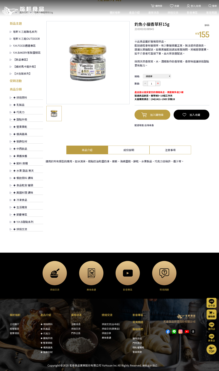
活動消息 (75, 324)
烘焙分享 (106, 333)
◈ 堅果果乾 (18, 127)
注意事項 (170, 150)
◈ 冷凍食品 (18, 200)
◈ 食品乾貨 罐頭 (21, 185)
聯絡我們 (138, 329)
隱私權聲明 (138, 347)
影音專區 (192, 13)
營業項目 (14, 333)
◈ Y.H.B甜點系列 (21, 222)
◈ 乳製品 (17, 105)
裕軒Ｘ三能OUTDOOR (25, 39)
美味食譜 (106, 337)
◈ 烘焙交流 (18, 229)
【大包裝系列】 (21, 73)
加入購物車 (152, 114)
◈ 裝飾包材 (18, 141)
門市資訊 (137, 343)
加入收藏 (191, 115)
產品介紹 (134, 13)
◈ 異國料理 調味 (21, 192)
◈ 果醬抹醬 (18, 156)
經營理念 (14, 328)
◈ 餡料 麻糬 (19, 163)
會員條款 (137, 352)
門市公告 (75, 333)
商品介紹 (87, 150)
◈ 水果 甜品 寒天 (22, 171)
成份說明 (128, 150)
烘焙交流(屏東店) (111, 328)
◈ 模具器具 (18, 134)
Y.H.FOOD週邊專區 (23, 46)
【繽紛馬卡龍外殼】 (23, 66)
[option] (88, 62)
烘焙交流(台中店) (111, 324)
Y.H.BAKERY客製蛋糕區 (25, 53)
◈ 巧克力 (17, 112)
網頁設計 (147, 365)
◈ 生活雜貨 (18, 207)
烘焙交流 (172, 13)
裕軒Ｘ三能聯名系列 (23, 32)
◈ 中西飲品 (18, 149)
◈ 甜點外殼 (18, 119)
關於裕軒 (114, 13)
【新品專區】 (19, 60)
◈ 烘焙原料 (18, 97)
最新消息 (153, 13)
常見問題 (211, 13)
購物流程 (137, 338)
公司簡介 (14, 324)
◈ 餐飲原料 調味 (21, 178)
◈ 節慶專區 (18, 214)
